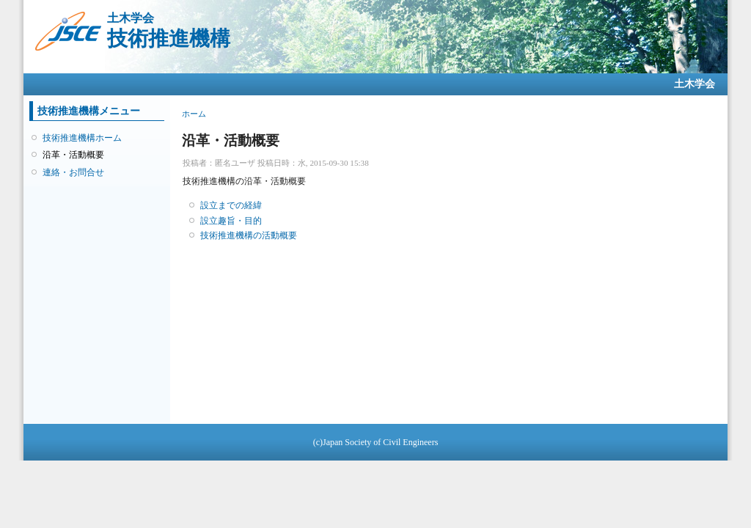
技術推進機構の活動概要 (248, 235)
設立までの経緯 (231, 205)
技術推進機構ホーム (82, 138)
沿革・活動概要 (73, 155)
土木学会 (694, 83)
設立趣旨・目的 (231, 221)
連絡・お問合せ (73, 172)
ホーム (194, 113)
